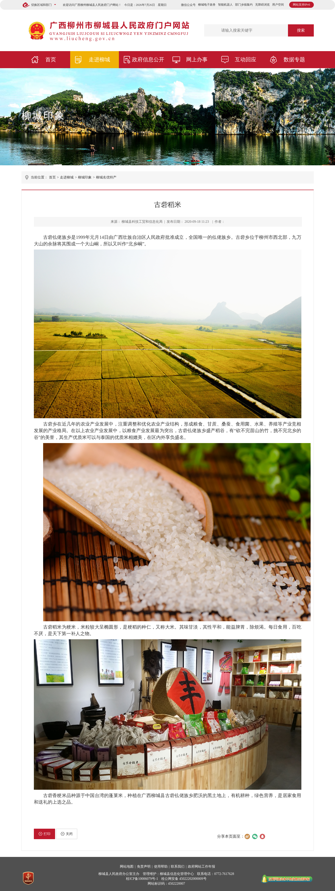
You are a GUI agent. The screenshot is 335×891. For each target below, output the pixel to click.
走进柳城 (99, 59)
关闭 (67, 834)
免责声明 (144, 866)
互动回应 (245, 59)
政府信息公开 (148, 59)
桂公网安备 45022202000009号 (184, 879)
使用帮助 (161, 866)
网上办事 (197, 59)
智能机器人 (225, 4)
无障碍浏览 (262, 4)
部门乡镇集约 (244, 4)
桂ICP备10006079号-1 (142, 879)
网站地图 (127, 866)
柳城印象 (43, 115)
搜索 (301, 30)
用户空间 (278, 4)
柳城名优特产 (106, 177)
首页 (50, 59)
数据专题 (294, 59)
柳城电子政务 (207, 4)
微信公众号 (188, 5)
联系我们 (177, 866)
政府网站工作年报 (201, 866)
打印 (44, 834)
